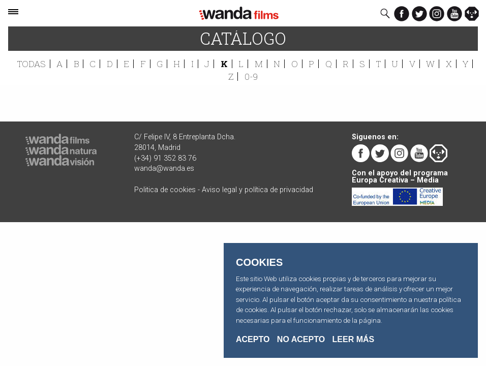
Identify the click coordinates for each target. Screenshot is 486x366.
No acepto (301, 340)
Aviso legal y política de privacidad (257, 190)
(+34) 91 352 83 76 (165, 158)
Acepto (252, 340)
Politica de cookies (165, 190)
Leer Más (353, 339)
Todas (31, 64)
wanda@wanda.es (164, 168)
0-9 (251, 76)
